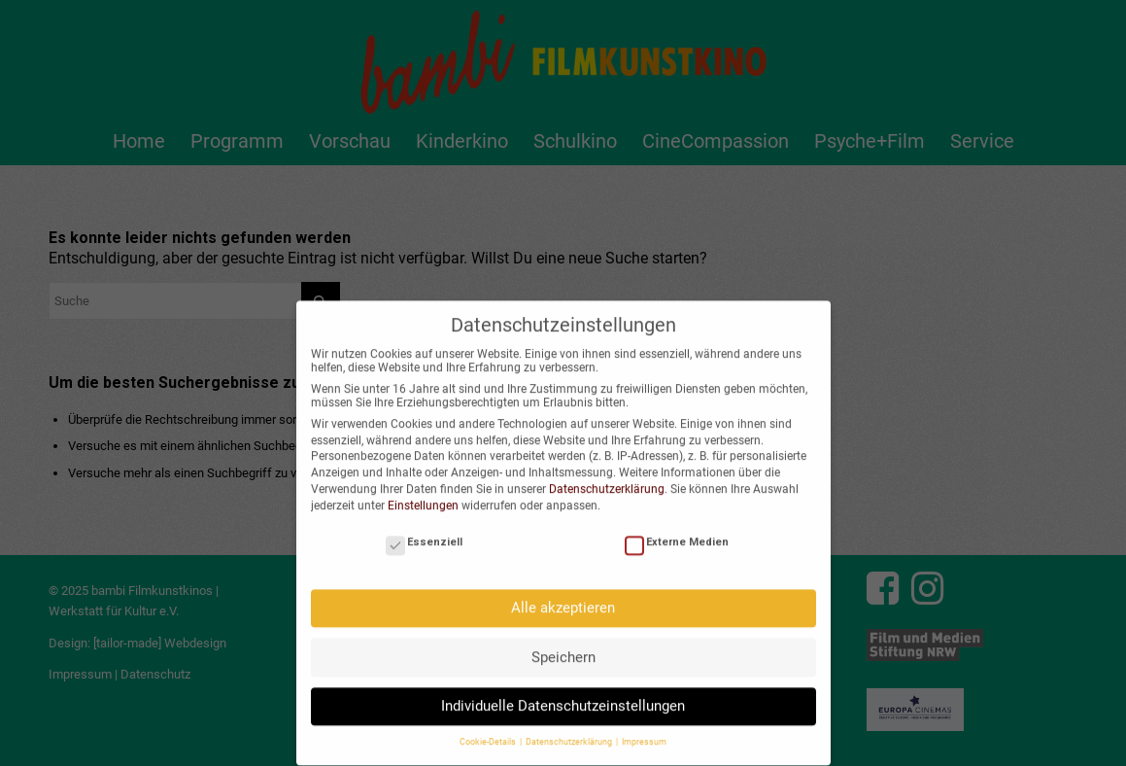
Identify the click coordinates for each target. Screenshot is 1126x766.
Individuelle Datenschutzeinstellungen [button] (563, 695)
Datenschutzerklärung (607, 478)
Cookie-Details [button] (489, 732)
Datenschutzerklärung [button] (570, 732)
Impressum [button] (644, 732)
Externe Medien (677, 531)
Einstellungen (423, 495)
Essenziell (424, 531)
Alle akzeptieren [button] (563, 597)
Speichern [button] (563, 646)
